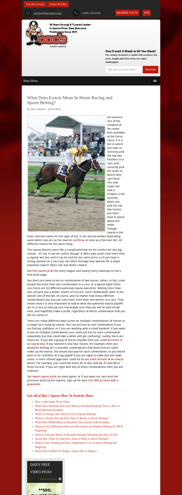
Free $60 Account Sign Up (140, 161)
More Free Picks (143, 81)
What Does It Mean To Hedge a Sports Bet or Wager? (66, 476)
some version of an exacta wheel (69, 376)
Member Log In (127, 12)
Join (146, 12)
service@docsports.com (42, 13)
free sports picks (43, 269)
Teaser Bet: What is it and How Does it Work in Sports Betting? (72, 464)
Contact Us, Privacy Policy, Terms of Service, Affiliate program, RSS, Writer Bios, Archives (112, 490)
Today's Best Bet (60, 4)
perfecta (78, 234)
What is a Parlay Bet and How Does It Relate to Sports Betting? (72, 435)
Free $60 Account (35, 4)
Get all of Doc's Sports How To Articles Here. (60, 413)
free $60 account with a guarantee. (66, 399)
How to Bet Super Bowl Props (52, 419)
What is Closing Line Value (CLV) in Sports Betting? (65, 431)
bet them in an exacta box (74, 353)
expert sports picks (44, 394)
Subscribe (150, 41)
